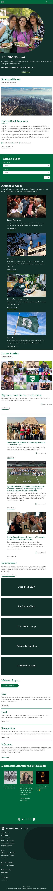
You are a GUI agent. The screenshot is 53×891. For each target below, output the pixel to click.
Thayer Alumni (5, 877)
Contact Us (4, 858)
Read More (5, 408)
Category (5, 169)
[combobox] (26, 165)
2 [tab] (24, 819)
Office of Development (7, 855)
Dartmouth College (6, 869)
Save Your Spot (6, 146)
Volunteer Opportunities (8, 843)
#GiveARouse (24, 786)
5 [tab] (30, 819)
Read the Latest (6, 357)
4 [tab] (28, 819)
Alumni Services (5, 833)
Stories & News (5, 838)
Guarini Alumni (5, 875)
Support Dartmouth (9, 685)
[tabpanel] (10, 780)
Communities (4, 835)
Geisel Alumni (5, 872)
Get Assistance (11, 346)
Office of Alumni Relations (8, 852)
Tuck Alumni (4, 880)
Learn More (10, 229)
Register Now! (25, 71)
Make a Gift (5, 705)
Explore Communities (8, 575)
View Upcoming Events (9, 82)
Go (46, 177)
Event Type (6, 162)
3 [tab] (26, 819)
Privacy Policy (26, 886)
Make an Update (12, 308)
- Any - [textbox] (6, 165)
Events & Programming (7, 840)
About (3, 850)
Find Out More (11, 270)
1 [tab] (22, 819)
